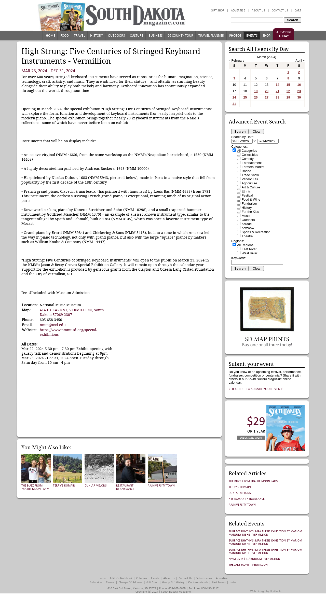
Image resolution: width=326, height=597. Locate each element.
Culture (136, 35)
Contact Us (280, 10)
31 (234, 104)
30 (299, 97)
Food (64, 35)
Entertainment (252, 163)
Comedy (248, 159)
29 (288, 97)
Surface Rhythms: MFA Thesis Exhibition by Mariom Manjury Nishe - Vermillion (265, 533)
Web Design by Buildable (265, 591)
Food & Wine (251, 199)
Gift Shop (217, 10)
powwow (248, 228)
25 (245, 97)
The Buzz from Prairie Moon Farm (35, 487)
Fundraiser (249, 203)
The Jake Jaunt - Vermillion (248, 564)
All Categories (247, 150)
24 (234, 97)
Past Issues (219, 582)
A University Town (161, 485)
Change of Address (130, 582)
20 (266, 91)
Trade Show (250, 175)
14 (277, 85)
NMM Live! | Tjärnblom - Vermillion (254, 559)
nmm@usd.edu (53, 325)
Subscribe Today (284, 34)
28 (277, 97)
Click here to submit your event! (256, 389)
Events (251, 35)
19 (256, 91)
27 (266, 97)
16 (299, 85)
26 (256, 97)
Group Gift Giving (173, 582)
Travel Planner (211, 35)
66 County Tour (180, 35)
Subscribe (96, 582)
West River (249, 253)
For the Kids (250, 212)
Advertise (238, 10)
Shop (266, 35)
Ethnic (246, 191)
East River (249, 249)
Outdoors (116, 35)
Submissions (204, 578)
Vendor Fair (250, 179)
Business (155, 35)
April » (300, 60)
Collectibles (250, 155)
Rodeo (246, 171)
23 (299, 91)
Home (50, 35)
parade (247, 224)
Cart (298, 10)
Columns (141, 578)
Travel (79, 35)
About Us (258, 10)
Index (233, 582)
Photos (235, 35)
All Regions (245, 245)
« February (236, 60)
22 (288, 91)
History (96, 35)
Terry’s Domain (64, 485)
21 (277, 91)
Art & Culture (251, 187)
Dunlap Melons (96, 485)
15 (288, 85)
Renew (110, 582)
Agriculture (249, 183)
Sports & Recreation (256, 232)
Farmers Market (253, 167)
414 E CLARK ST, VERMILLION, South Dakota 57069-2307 (72, 312)
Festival (247, 195)
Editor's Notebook (121, 578)
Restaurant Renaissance (125, 487)
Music (246, 216)
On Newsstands (198, 582)
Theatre (247, 236)
